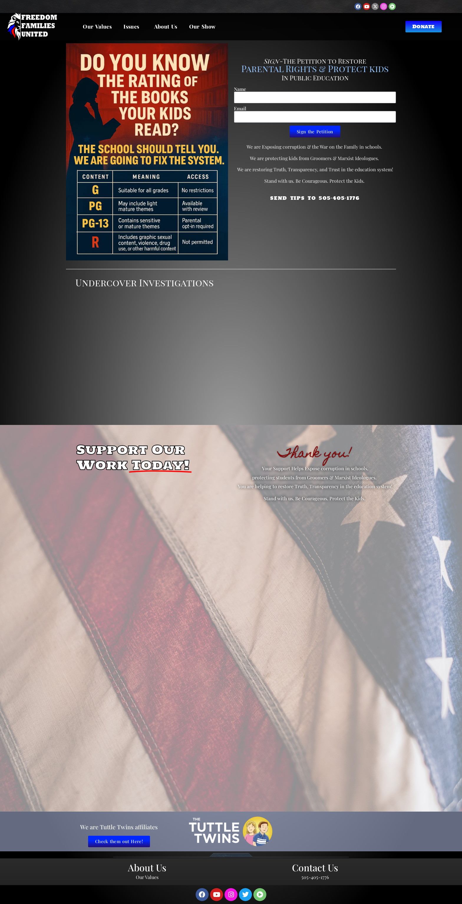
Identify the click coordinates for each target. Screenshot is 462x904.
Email (240, 108)
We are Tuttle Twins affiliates (119, 827)
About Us (165, 26)
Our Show (202, 26)
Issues (132, 26)
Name (240, 89)
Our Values (97, 26)
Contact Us (315, 867)
